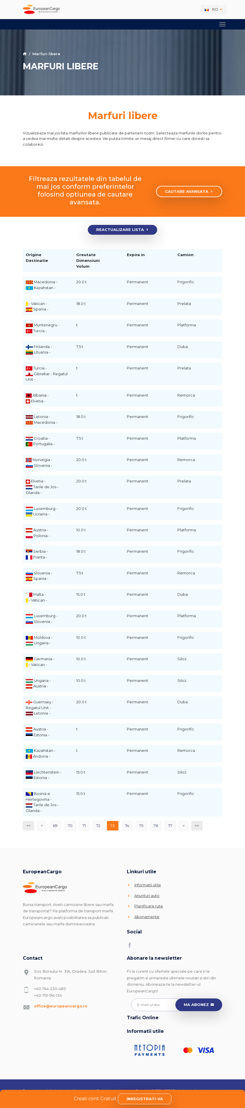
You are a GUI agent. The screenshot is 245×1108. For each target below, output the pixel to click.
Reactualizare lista (122, 230)
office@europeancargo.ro (60, 1006)
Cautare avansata (189, 192)
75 (141, 825)
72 (98, 825)
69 (55, 825)
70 (70, 825)
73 (112, 825)
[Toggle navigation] (222, 24)
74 (127, 825)
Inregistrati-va (145, 1098)
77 (170, 825)
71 (84, 825)
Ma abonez (199, 1005)
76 (156, 825)
